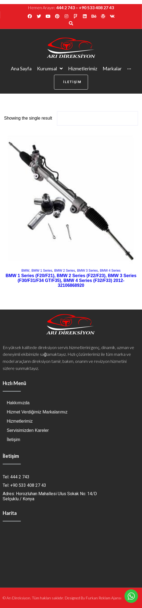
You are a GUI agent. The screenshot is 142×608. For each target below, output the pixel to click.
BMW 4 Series (110, 270)
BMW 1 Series (41, 270)
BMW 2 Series (64, 270)
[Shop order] (97, 118)
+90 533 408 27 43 (96, 7)
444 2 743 (65, 7)
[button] (71, 82)
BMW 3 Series (87, 270)
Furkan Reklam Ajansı (103, 598)
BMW (25, 270)
